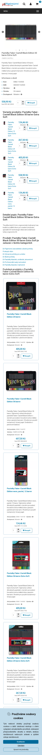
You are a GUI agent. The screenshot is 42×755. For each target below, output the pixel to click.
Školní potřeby (9, 257)
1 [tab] (16, 50)
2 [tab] (19, 50)
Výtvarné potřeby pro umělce (14, 254)
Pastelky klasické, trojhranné (14, 265)
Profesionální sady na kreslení (14, 262)
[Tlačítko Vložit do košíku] (31, 103)
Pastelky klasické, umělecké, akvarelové (18, 259)
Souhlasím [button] (21, 742)
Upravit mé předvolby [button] (21, 749)
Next (39, 32)
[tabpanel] (21, 31)
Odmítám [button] (21, 745)
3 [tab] (23, 50)
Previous (3, 32)
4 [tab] (26, 50)
